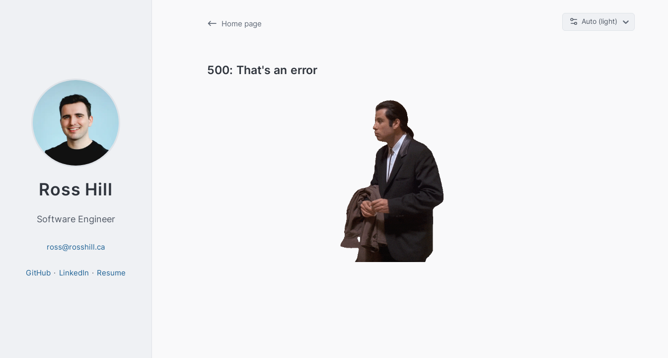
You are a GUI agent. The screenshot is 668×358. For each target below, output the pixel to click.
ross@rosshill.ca (76, 247)
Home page (234, 23)
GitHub (38, 272)
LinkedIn (74, 272)
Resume (111, 272)
